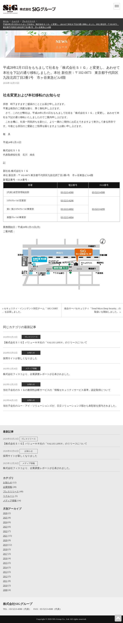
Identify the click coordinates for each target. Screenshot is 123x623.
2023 (5, 526)
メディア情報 (10, 500)
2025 (5, 517)
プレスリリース (28, 21)
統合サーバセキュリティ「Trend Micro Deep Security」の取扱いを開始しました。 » (92, 310)
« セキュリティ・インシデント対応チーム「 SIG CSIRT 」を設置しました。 (30, 310)
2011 (5, 581)
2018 (5, 549)
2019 (5, 545)
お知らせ (7, 482)
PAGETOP (118, 618)
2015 (5, 563)
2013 (5, 572)
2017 (5, 554)
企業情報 (7, 487)
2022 (5, 531)
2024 (5, 522)
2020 (5, 540)
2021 (5, 535)
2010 (5, 585)
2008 (5, 590)
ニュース (15, 21)
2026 (5, 513)
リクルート (8, 496)
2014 (5, 567)
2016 (5, 558)
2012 (5, 576)
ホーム (6, 21)
